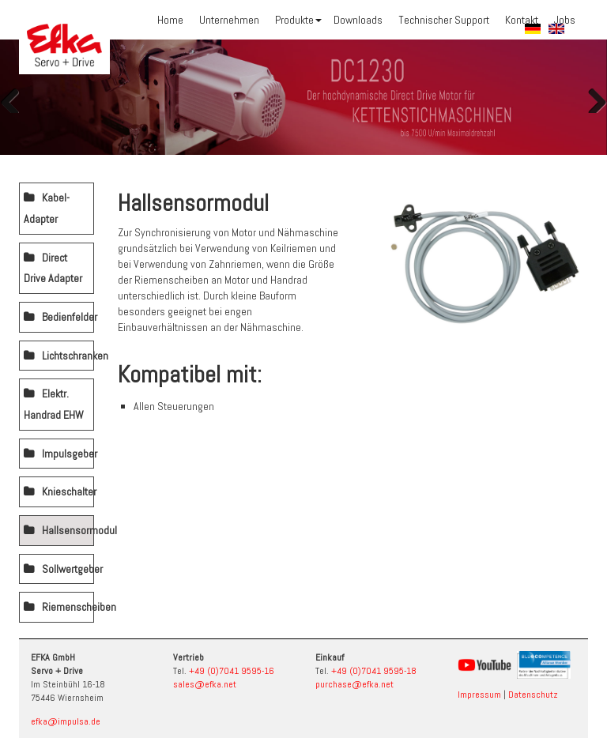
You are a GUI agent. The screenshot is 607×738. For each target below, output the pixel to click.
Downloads (358, 20)
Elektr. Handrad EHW (54, 404)
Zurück (16, 97)
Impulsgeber (68, 453)
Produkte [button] (298, 20)
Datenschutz (533, 694)
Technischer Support (443, 20)
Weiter (591, 97)
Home (170, 20)
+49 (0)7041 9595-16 (231, 671)
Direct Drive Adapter (53, 268)
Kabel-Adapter (47, 208)
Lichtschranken (68, 355)
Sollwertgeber (68, 569)
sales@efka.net (204, 684)
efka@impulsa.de (65, 721)
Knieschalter (68, 491)
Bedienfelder (68, 317)
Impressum (479, 694)
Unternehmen (229, 20)
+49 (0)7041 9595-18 (374, 671)
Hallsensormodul (68, 530)
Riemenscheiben (68, 607)
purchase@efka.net (354, 684)
